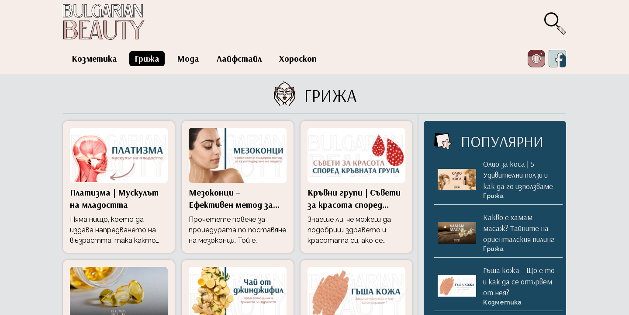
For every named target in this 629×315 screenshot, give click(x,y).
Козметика (94, 58)
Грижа (147, 58)
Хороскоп (298, 58)
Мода (188, 58)
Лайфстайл (239, 58)
